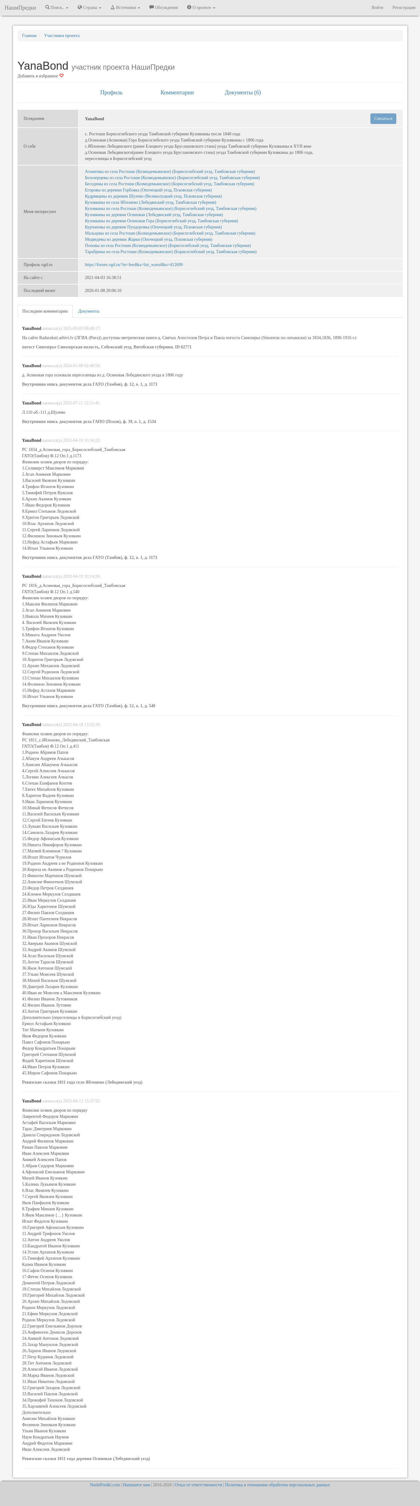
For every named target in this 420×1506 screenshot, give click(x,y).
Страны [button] (89, 7)
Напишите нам (136, 1485)
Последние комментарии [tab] (45, 311)
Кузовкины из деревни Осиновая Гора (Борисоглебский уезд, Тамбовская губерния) (161, 221)
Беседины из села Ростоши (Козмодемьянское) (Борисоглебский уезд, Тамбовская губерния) (170, 184)
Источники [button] (125, 7)
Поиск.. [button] (57, 7)
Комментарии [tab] (177, 92)
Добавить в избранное (40, 76)
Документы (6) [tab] (243, 92)
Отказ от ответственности (198, 1485)
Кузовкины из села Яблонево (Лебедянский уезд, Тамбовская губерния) (150, 202)
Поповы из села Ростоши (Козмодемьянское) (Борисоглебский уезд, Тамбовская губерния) (168, 245)
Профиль (111, 92)
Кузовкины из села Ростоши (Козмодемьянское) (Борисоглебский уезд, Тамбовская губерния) (171, 208)
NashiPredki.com (105, 1485)
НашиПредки (20, 8)
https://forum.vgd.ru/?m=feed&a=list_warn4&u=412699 (134, 264)
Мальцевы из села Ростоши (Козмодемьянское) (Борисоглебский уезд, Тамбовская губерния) (170, 233)
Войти (377, 7)
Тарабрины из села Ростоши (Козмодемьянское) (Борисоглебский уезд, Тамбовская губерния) (171, 251)
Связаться (383, 118)
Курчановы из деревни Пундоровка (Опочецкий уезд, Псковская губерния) (153, 227)
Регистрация (404, 7)
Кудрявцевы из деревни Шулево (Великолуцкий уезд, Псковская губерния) (153, 196)
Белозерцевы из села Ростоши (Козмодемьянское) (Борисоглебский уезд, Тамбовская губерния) (172, 177)
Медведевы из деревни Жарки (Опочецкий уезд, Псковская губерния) (148, 239)
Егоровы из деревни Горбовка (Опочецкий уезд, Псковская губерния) (148, 190)
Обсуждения (163, 7)
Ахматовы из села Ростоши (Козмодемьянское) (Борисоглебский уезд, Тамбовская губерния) (170, 171)
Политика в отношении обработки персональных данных (277, 1485)
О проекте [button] (201, 7)
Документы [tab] (88, 311)
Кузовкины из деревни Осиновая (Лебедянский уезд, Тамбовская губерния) (154, 214)
